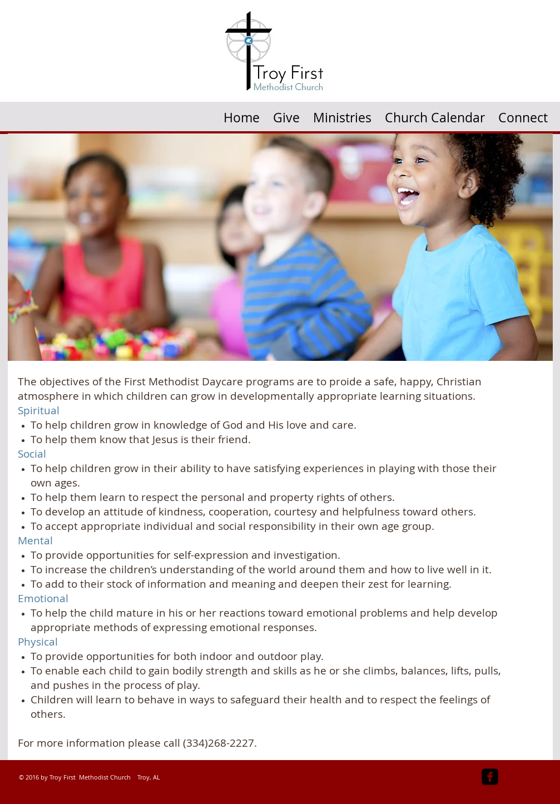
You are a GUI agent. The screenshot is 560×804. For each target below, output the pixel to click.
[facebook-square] (490, 776)
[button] (342, 113)
